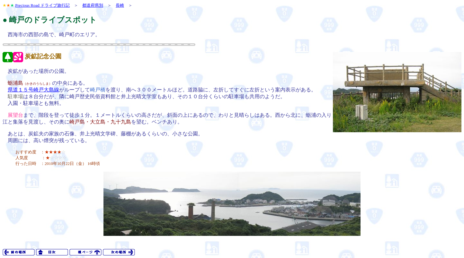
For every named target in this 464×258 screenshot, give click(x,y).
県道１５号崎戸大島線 (33, 89)
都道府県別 (92, 5)
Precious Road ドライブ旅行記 (42, 5)
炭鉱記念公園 (43, 56)
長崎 (120, 5)
